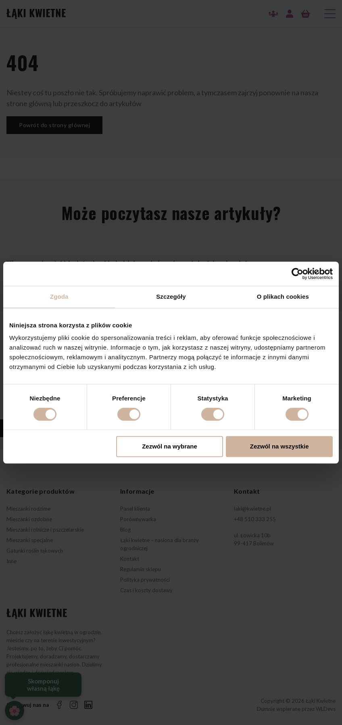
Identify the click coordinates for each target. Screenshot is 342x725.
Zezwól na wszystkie (279, 446)
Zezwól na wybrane (169, 446)
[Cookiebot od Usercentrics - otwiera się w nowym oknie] (297, 274)
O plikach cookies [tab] (283, 296)
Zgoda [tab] (59, 296)
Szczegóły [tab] (171, 296)
